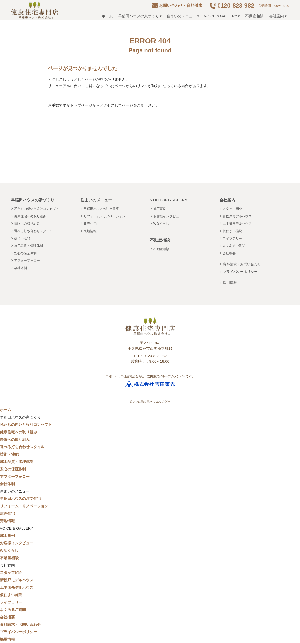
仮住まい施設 (232, 231)
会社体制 (20, 268)
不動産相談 (254, 16)
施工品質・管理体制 (28, 246)
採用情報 (230, 283)
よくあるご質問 (234, 246)
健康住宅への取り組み (30, 216)
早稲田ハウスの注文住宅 (101, 209)
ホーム (107, 16)
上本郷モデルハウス (237, 223)
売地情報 (90, 231)
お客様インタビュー (167, 216)
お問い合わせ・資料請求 (180, 5)
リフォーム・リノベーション (104, 216)
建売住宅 (90, 223)
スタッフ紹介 (232, 209)
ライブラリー (232, 238)
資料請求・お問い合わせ (242, 264)
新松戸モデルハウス (237, 216)
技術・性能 (22, 238)
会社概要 (229, 253)
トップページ (81, 105)
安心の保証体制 (25, 253)
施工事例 (159, 209)
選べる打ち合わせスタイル (33, 231)
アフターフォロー (27, 260)
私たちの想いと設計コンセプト (36, 209)
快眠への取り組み (27, 223)
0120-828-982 (235, 5)
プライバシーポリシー (240, 272)
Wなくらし (161, 223)
